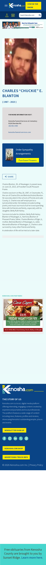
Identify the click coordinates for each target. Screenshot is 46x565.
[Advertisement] (23, 265)
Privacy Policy (36, 464)
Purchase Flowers (28, 160)
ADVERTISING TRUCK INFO (16, 457)
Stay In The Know (32, 5)
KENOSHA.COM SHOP (14, 448)
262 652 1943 (13, 126)
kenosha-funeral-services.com (19, 132)
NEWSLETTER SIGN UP (14, 430)
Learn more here (31, 557)
